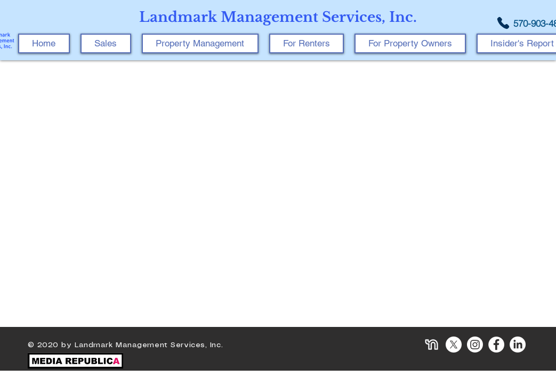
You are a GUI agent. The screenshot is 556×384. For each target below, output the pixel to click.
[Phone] (503, 23)
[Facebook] (496, 345)
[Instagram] (475, 345)
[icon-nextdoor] (432, 345)
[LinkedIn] (518, 345)
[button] (200, 43)
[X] (454, 345)
